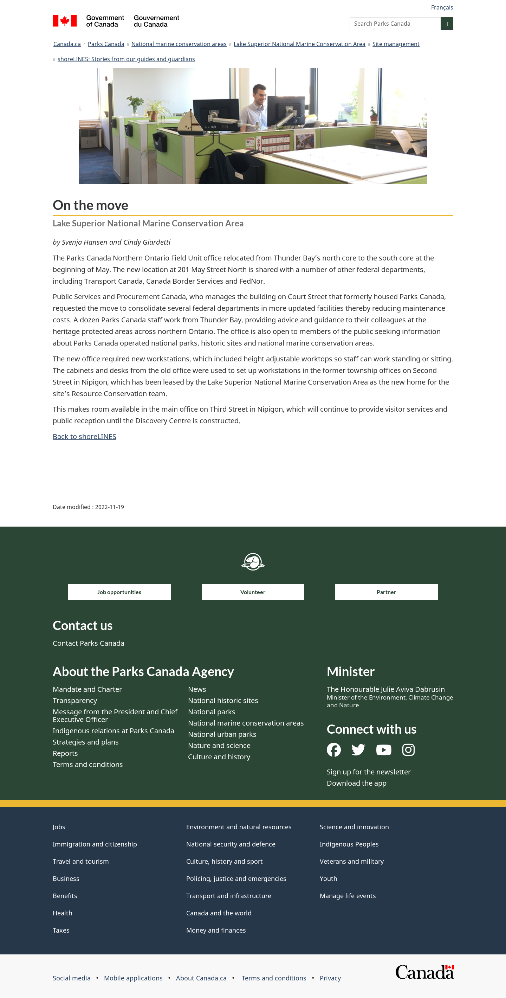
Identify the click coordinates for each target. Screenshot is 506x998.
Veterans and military (352, 861)
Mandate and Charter (87, 689)
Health (62, 913)
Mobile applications (133, 978)
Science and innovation (354, 827)
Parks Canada (106, 44)
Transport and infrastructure (228, 895)
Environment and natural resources (239, 827)
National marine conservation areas (179, 44)
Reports (65, 753)
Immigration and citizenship (95, 844)
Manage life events (348, 895)
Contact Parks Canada (88, 643)
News (197, 689)
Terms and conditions (88, 764)
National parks (211, 711)
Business (66, 878)
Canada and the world (219, 913)
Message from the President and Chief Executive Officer (115, 715)
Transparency (75, 700)
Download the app (357, 783)
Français (442, 7)
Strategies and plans (86, 742)
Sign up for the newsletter (369, 772)
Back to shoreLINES (84, 436)
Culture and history (219, 756)
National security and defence (230, 844)
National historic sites (223, 700)
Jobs (59, 827)
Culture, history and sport (224, 861)
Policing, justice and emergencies (236, 878)
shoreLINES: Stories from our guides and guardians (126, 59)
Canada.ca (67, 44)
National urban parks (222, 734)
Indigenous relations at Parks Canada (113, 730)
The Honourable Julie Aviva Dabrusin (390, 696)
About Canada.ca (201, 978)
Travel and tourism (81, 861)
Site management (396, 44)
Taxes (61, 930)
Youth (328, 878)
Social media (72, 978)
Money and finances (216, 930)
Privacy (330, 978)
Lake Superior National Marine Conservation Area (299, 44)
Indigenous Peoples (349, 844)
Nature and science (219, 745)
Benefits (65, 895)
